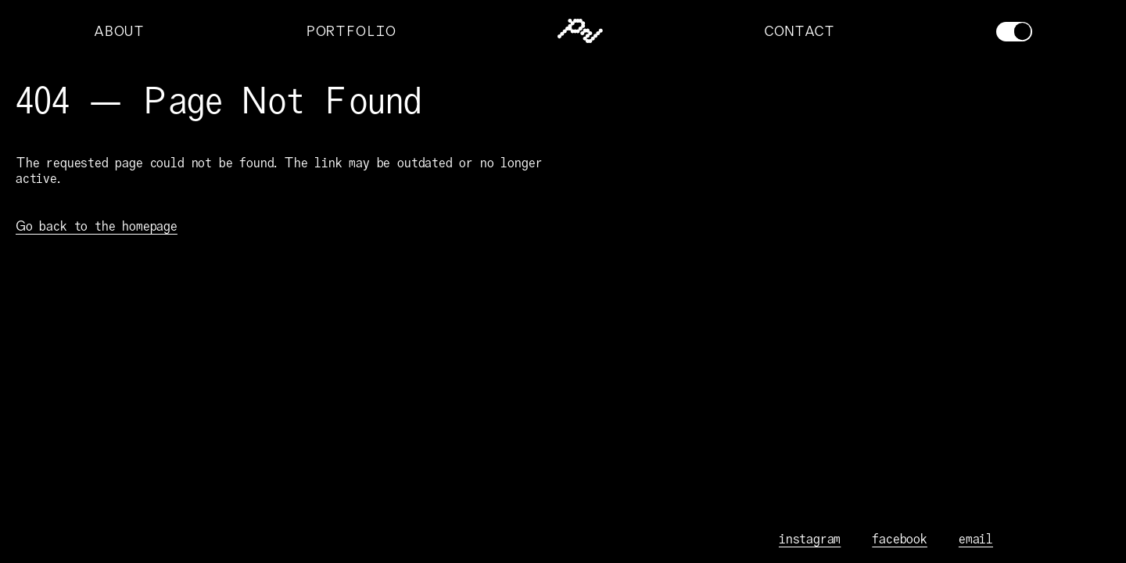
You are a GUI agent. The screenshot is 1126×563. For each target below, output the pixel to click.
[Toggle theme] (1014, 31)
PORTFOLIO (351, 31)
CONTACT (799, 31)
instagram (810, 538)
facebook (899, 538)
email (976, 538)
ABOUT (119, 31)
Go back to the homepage (97, 226)
